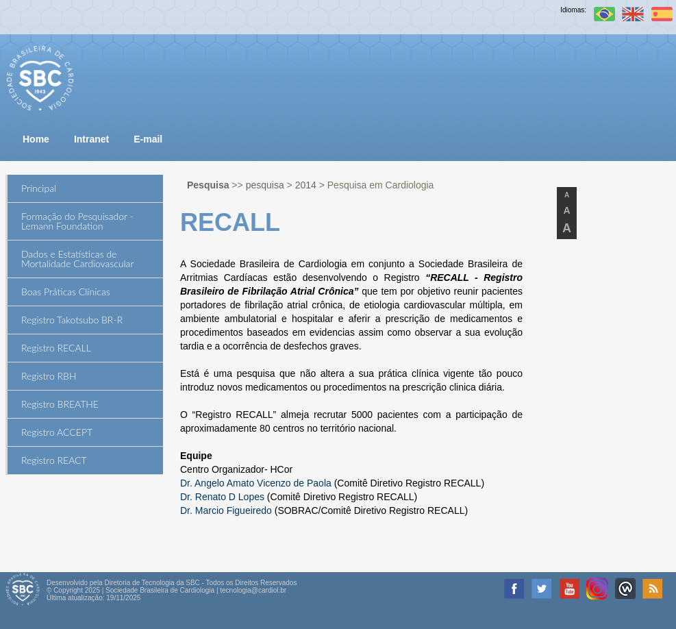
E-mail (148, 139)
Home (36, 139)
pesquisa (265, 185)
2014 (305, 185)
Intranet (91, 139)
